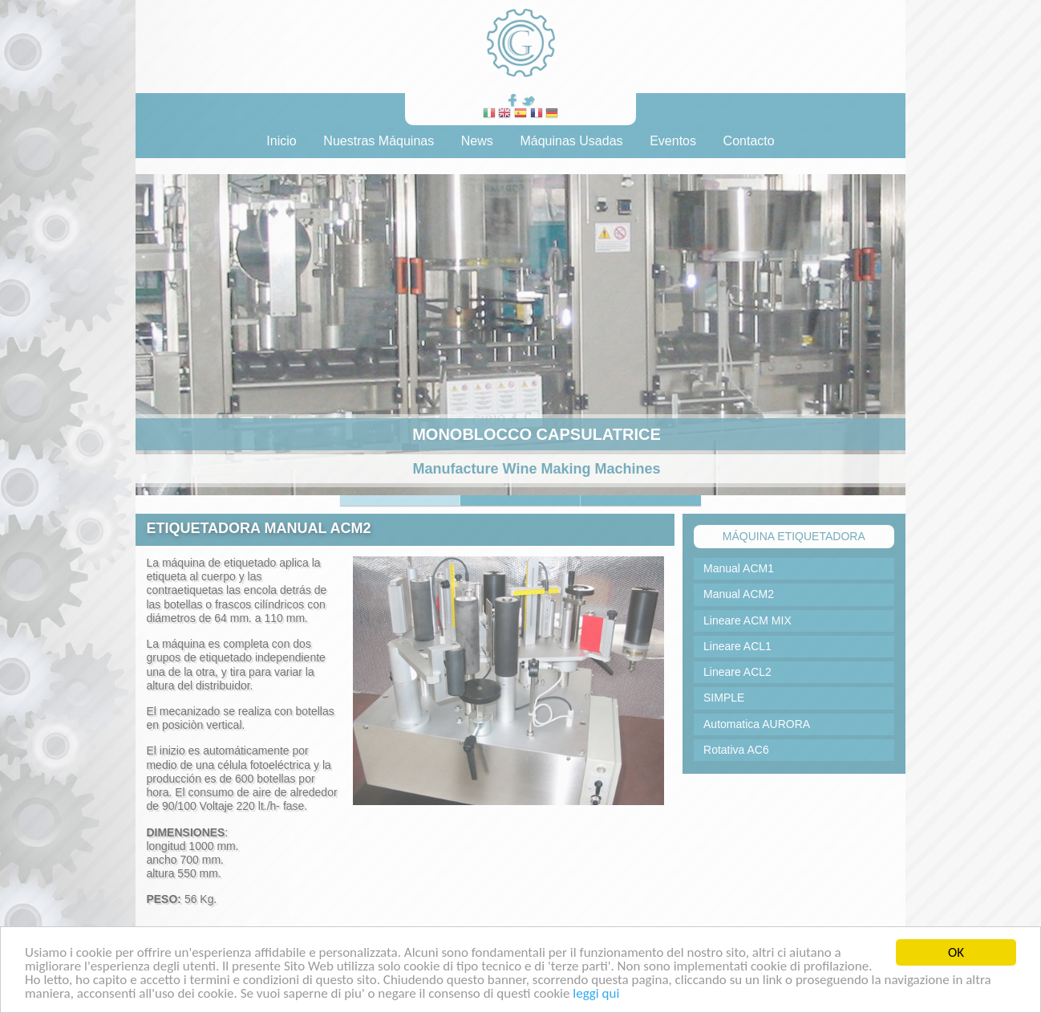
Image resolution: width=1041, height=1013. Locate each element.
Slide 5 (641, 500)
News (477, 141)
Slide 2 (520, 500)
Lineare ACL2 (737, 671)
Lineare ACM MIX (747, 620)
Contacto (749, 141)
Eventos (673, 141)
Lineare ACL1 (737, 646)
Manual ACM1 (738, 568)
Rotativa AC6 (736, 749)
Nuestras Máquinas (378, 141)
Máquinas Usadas (571, 141)
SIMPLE (723, 697)
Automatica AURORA (756, 724)
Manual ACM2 (738, 594)
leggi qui (596, 994)
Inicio (281, 141)
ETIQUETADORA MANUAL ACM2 (258, 528)
